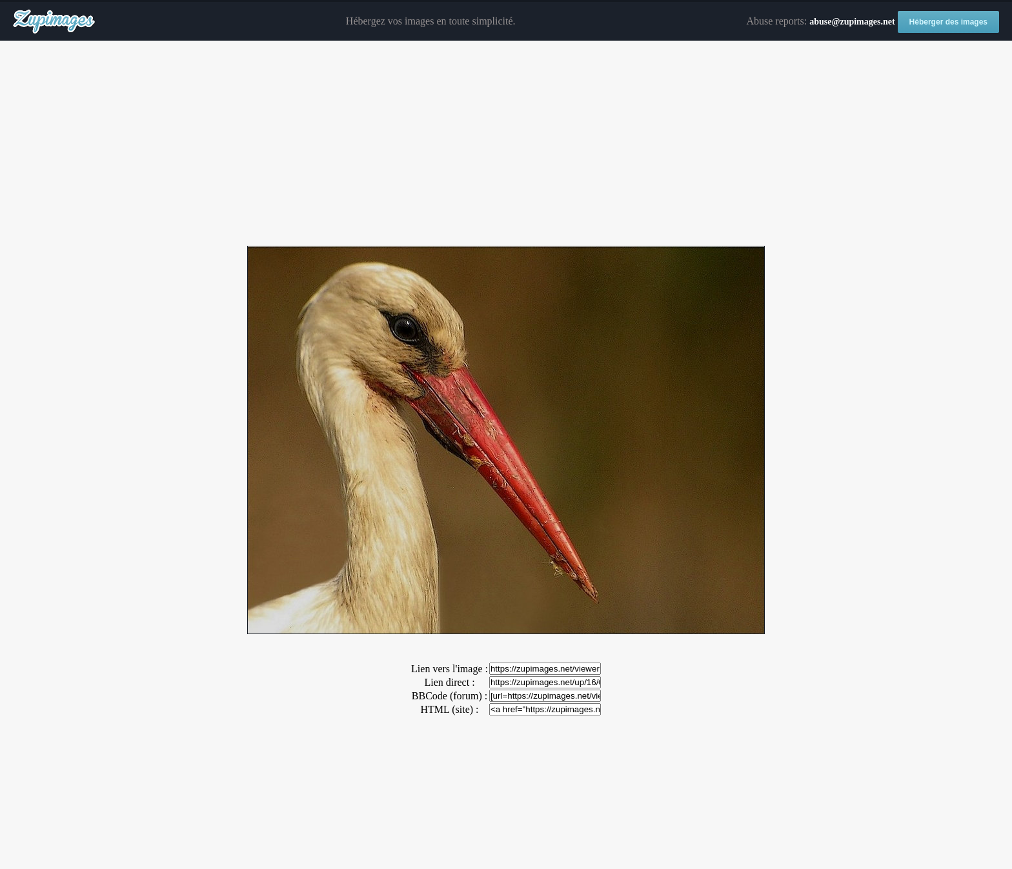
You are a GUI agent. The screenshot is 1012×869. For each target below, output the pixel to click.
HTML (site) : (449, 709)
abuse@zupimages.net (852, 21)
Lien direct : (449, 682)
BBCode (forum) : (449, 695)
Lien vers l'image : (449, 668)
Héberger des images (948, 21)
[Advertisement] (506, 144)
